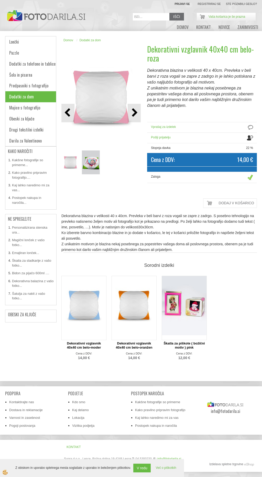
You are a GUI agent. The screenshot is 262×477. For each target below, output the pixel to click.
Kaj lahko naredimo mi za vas (157, 418)
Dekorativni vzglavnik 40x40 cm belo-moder (84, 345)
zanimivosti (247, 27)
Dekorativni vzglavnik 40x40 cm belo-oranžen (134, 345)
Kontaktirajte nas (21, 402)
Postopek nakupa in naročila (156, 426)
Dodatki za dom (90, 40)
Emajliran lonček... (25, 253)
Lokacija (78, 418)
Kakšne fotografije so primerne (157, 402)
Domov (68, 40)
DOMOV (183, 27)
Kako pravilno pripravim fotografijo (160, 410)
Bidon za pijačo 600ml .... (30, 273)
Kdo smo (78, 402)
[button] (134, 113)
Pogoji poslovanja (22, 426)
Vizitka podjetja (83, 426)
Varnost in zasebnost (24, 418)
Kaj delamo (80, 410)
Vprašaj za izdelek (163, 127)
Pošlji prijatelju (161, 137)
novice (224, 27)
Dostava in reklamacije (26, 410)
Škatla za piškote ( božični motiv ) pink (184, 345)
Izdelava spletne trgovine (226, 464)
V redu (142, 468)
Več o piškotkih (166, 468)
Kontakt (203, 27)
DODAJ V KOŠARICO (236, 203)
